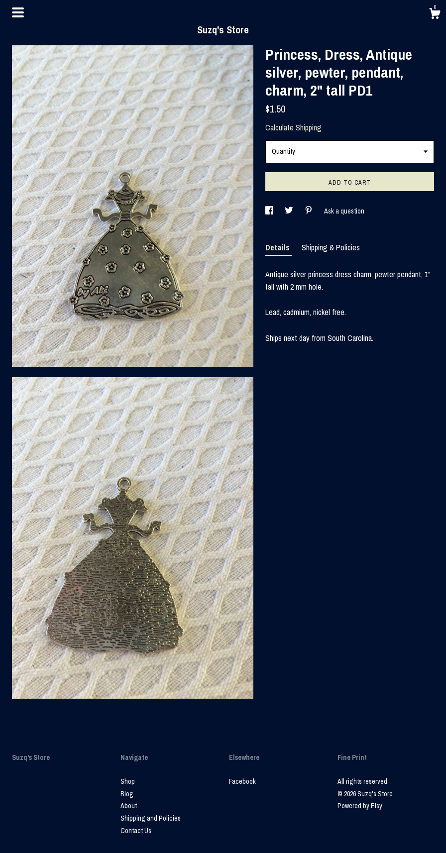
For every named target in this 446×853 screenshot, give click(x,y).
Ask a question (344, 211)
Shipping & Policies (331, 247)
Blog (126, 793)
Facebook (242, 781)
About (128, 805)
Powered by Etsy (359, 805)
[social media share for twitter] (290, 211)
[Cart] (434, 14)
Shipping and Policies (150, 818)
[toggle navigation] (18, 12)
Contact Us (135, 830)
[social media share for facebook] (270, 211)
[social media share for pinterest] (309, 211)
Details (278, 247)
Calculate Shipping (293, 127)
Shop (127, 781)
